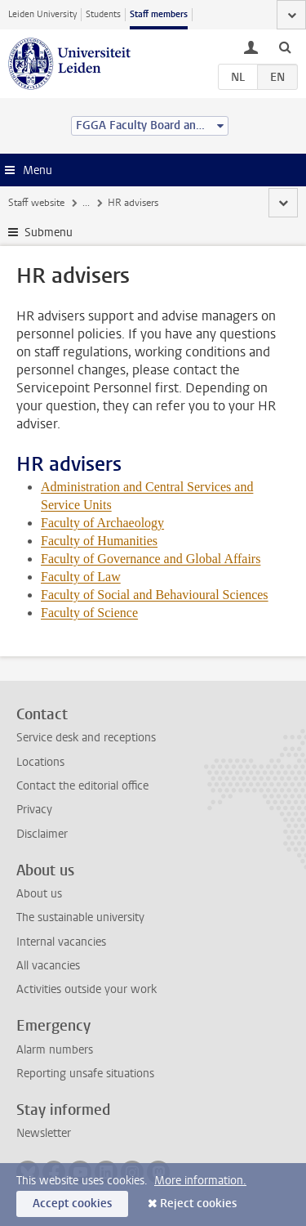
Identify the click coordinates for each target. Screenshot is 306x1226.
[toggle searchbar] (285, 47)
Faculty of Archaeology (102, 523)
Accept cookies (72, 1203)
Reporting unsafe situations (85, 1073)
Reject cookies (198, 1203)
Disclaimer (42, 834)
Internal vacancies (61, 942)
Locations (40, 762)
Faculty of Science (89, 613)
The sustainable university (80, 917)
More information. (200, 1180)
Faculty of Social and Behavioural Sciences (154, 595)
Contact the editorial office (82, 786)
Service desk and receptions (86, 737)
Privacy (34, 809)
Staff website (36, 202)
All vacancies (48, 965)
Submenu (48, 232)
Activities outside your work (86, 989)
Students (103, 14)
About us (39, 894)
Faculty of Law (81, 577)
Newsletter (43, 1133)
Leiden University (42, 14)
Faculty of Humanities (99, 541)
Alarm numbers (54, 1050)
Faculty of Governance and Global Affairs (150, 559)
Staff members (159, 14)
